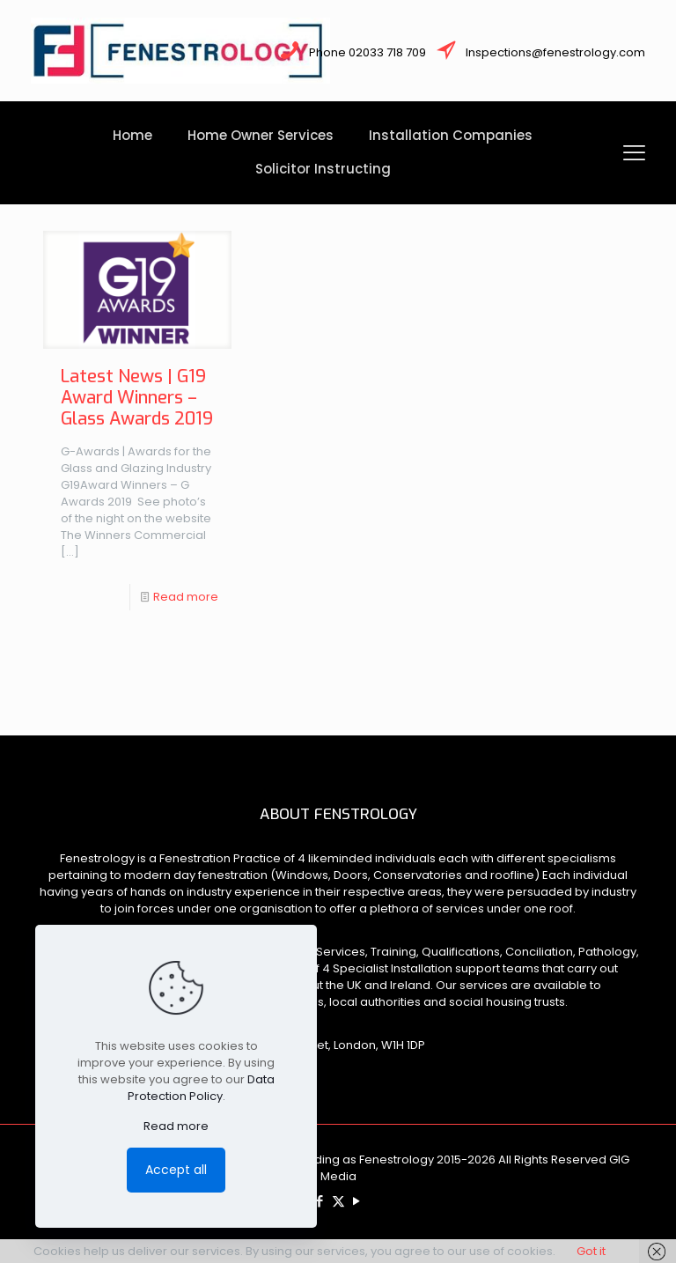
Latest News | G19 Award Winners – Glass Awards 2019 (137, 398)
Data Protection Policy (201, 1087)
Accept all (176, 1169)
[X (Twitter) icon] (338, 1201)
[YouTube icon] (357, 1201)
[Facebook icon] (320, 1201)
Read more (185, 596)
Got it (591, 1251)
